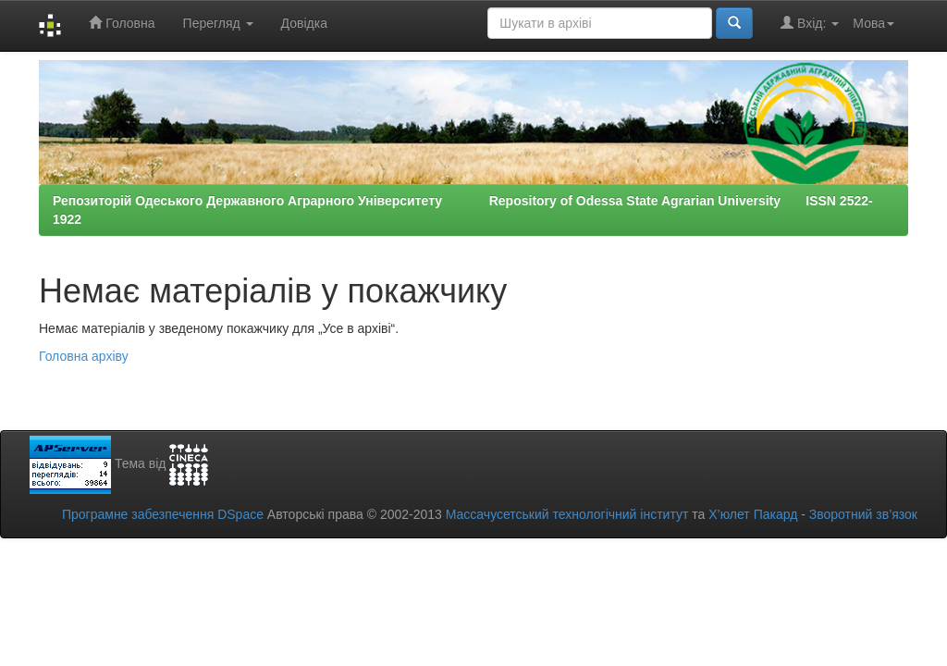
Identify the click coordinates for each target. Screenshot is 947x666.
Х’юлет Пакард (752, 514)
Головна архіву (84, 356)
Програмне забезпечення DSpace (163, 514)
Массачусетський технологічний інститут (567, 514)
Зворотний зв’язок (863, 514)
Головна (121, 23)
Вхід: (810, 23)
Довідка (304, 23)
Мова (873, 23)
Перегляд (218, 23)
